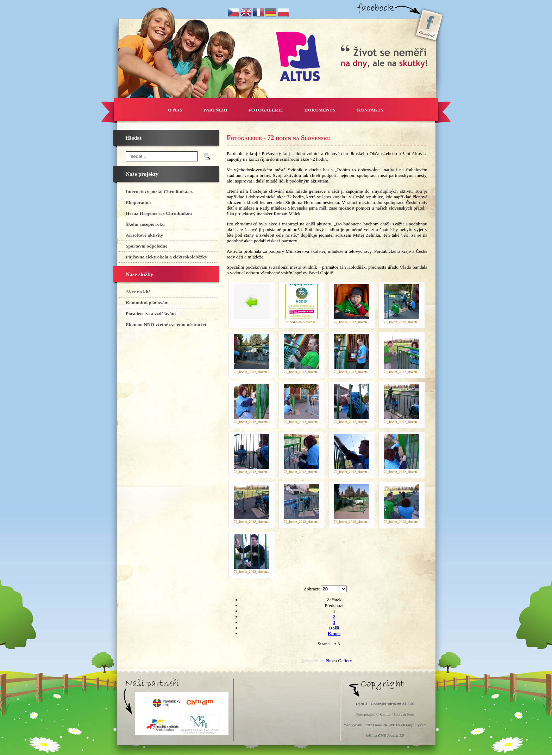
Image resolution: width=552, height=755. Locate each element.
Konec (334, 633)
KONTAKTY (370, 110)
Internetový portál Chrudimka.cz (159, 191)
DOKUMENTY (320, 110)
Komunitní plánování (147, 302)
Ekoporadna (138, 202)
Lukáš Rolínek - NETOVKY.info (389, 725)
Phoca (331, 660)
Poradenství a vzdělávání (151, 313)
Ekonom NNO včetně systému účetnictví (166, 324)
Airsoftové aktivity (144, 235)
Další (334, 628)
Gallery (345, 660)
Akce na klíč (138, 291)
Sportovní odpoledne (146, 246)
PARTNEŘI (215, 110)
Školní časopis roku (145, 224)
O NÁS (175, 110)
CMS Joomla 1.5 (391, 735)
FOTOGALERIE (266, 110)
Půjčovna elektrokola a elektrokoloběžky (166, 257)
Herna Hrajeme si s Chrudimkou (159, 213)
